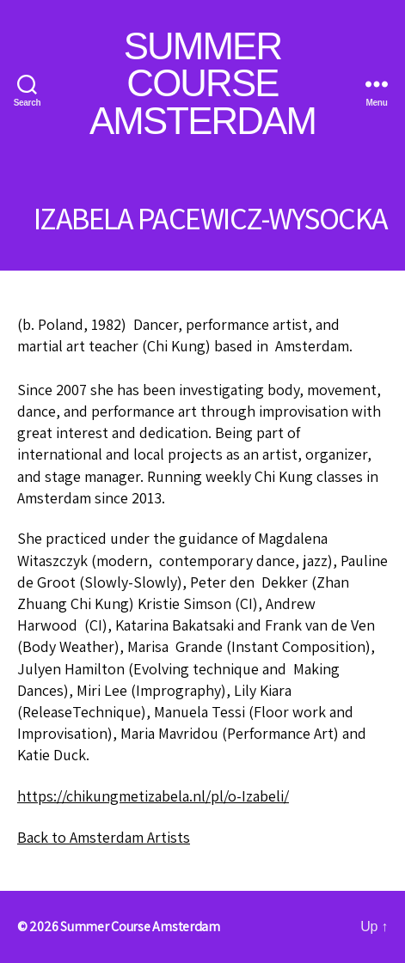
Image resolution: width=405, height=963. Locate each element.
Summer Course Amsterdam (202, 83)
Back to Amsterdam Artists (103, 837)
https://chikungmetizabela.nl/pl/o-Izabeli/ (153, 796)
